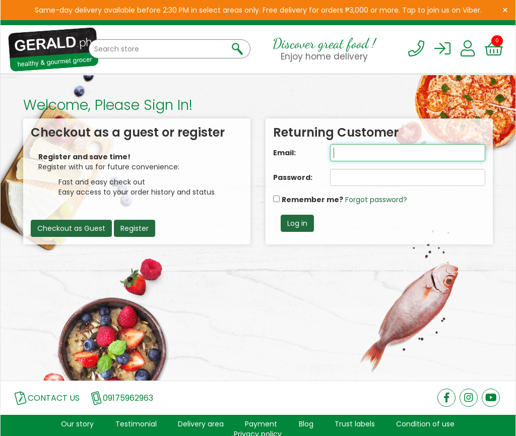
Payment (261, 424)
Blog (306, 424)
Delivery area (201, 424)
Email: (284, 153)
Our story (77, 424)
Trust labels (355, 424)
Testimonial (136, 424)
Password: (292, 177)
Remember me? (312, 200)
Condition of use (425, 424)
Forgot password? (376, 200)
